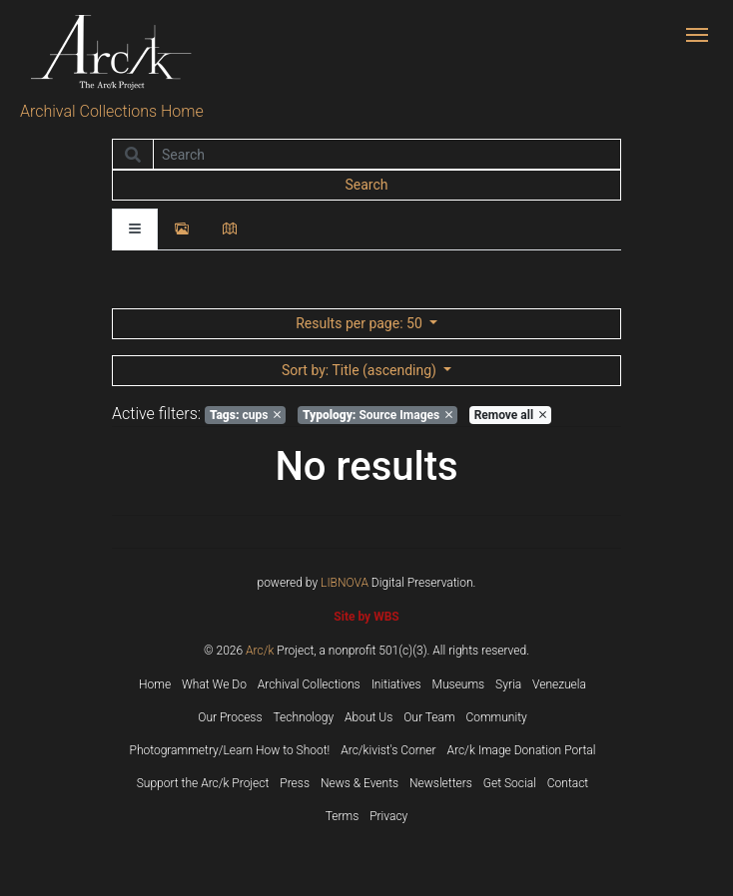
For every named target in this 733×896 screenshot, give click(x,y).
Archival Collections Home (112, 111)
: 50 (360, 323)
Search (366, 185)
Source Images (377, 415)
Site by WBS (366, 617)
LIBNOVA (344, 583)
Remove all (510, 415)
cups (245, 415)
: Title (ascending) (360, 370)
